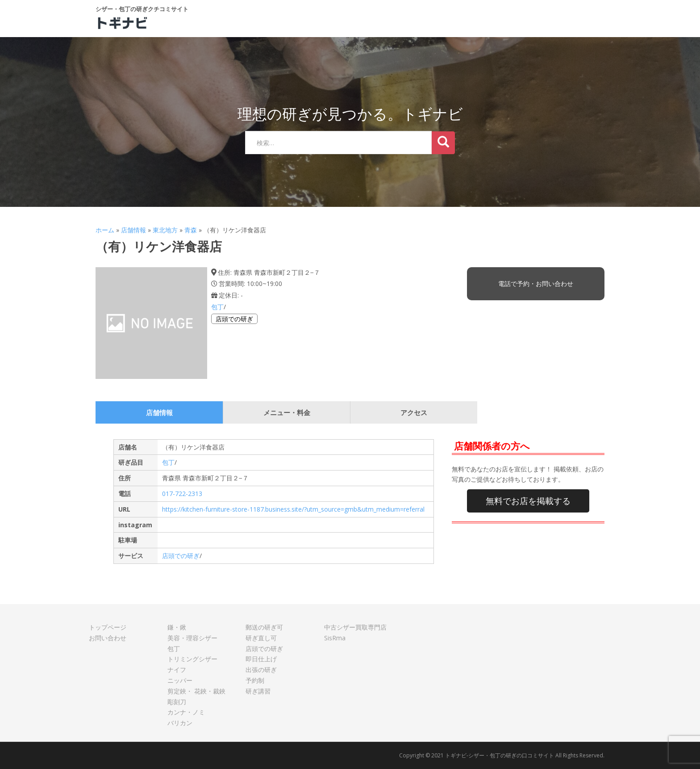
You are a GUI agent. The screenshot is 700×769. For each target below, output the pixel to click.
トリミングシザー (192, 659)
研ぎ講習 (258, 691)
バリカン (179, 723)
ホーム (105, 230)
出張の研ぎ (261, 669)
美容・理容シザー (192, 638)
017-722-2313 (182, 493)
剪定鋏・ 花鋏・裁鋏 (196, 691)
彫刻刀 (176, 702)
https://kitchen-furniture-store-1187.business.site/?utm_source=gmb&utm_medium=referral (293, 509)
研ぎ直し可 (261, 638)
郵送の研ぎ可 (264, 627)
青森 (190, 230)
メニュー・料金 (286, 412)
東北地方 (165, 230)
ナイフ (176, 669)
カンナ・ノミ (186, 712)
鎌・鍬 (176, 627)
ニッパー (179, 680)
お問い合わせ (107, 638)
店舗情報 (133, 230)
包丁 (217, 307)
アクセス (413, 412)
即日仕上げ (261, 659)
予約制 (255, 680)
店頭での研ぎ (234, 319)
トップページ (107, 627)
